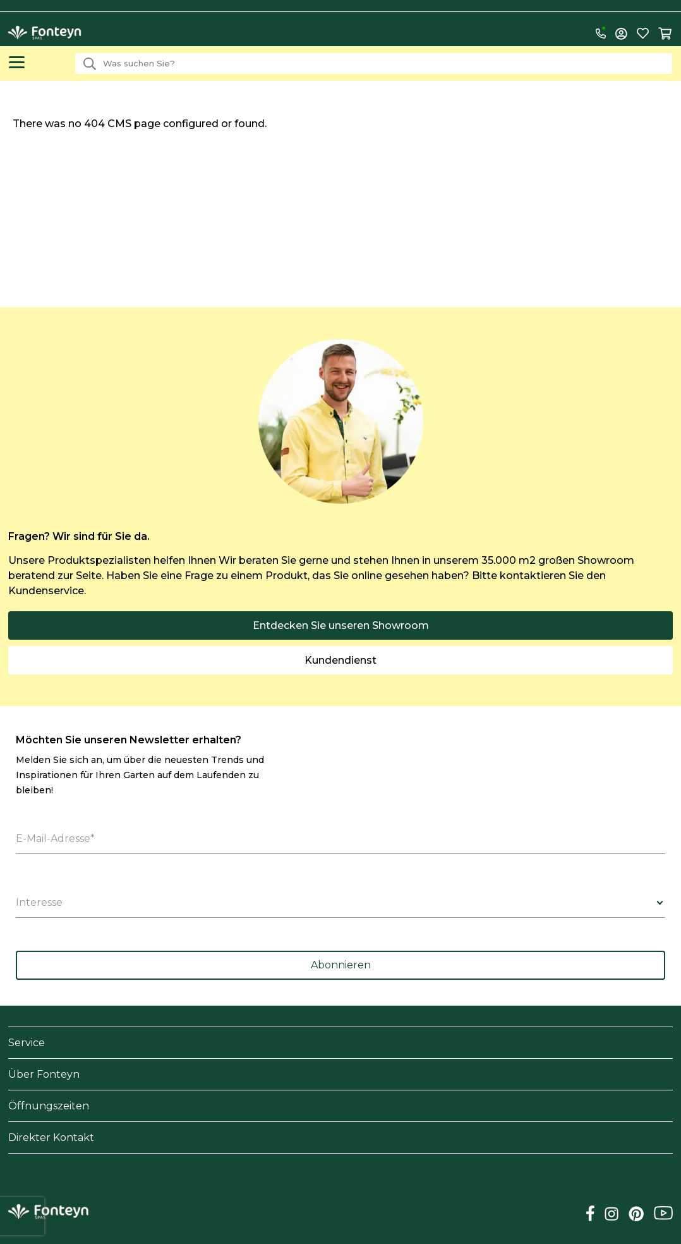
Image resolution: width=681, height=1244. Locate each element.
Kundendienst (340, 660)
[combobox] (373, 63)
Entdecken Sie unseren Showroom (341, 625)
